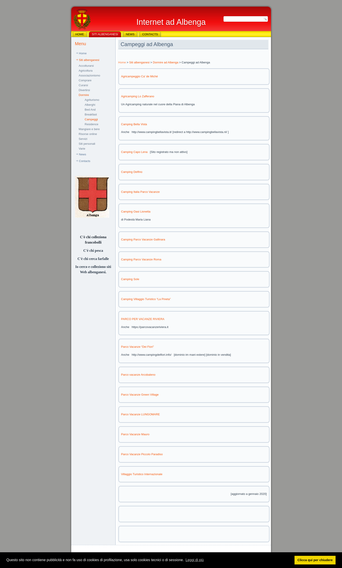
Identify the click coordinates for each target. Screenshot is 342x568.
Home (79, 34)
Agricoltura (86, 70)
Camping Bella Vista (134, 124)
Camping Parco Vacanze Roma (141, 259)
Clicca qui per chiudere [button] (314, 560)
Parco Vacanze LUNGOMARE (140, 414)
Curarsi (83, 85)
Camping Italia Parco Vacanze (140, 191)
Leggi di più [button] (195, 560)
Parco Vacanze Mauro (135, 434)
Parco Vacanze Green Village (140, 394)
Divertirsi (84, 90)
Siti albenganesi (105, 34)
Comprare (85, 80)
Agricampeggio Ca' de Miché (139, 76)
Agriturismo (92, 99)
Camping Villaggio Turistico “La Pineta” (146, 299)
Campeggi (91, 119)
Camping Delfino (131, 172)
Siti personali (87, 143)
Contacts (150, 34)
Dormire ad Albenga (165, 62)
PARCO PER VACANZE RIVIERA (142, 319)
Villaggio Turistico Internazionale (141, 474)
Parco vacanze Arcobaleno (138, 374)
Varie (82, 148)
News (130, 34)
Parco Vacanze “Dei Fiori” (137, 346)
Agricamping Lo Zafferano (137, 96)
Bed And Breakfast (91, 112)
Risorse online (88, 134)
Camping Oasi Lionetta (135, 211)
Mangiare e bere (89, 129)
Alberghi (90, 104)
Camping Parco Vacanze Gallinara (143, 239)
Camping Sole (130, 279)
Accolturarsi (86, 65)
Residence (91, 124)
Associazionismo (89, 75)
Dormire (84, 95)
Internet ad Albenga (171, 22)
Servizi (83, 139)
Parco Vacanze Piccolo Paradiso (142, 454)
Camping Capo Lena (134, 152)
